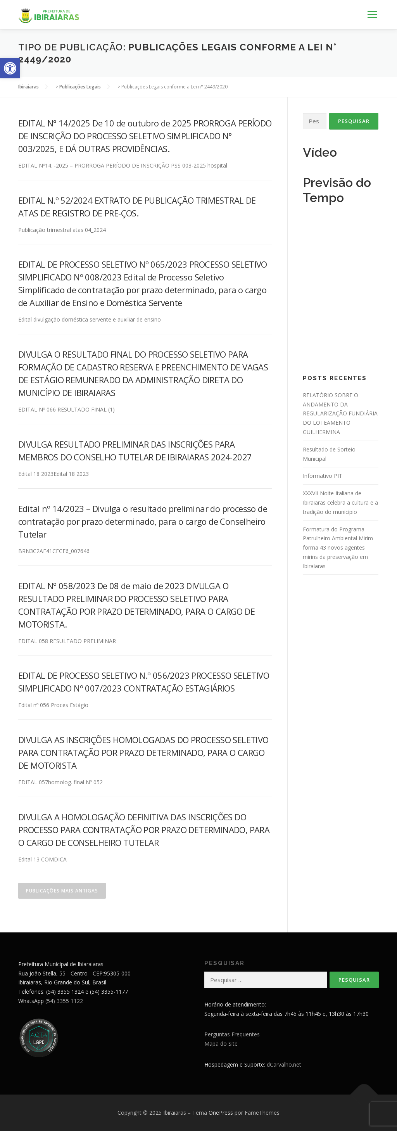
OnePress (221, 1112)
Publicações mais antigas (62, 890)
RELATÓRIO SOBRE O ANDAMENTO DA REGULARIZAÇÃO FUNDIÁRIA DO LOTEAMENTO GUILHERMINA (340, 413)
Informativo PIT (322, 475)
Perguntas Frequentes (232, 1034)
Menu (372, 14)
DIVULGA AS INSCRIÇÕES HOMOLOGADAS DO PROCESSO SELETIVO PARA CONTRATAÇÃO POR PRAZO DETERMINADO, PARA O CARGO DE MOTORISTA (143, 752)
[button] (10, 68)
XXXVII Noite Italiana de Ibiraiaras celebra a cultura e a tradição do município (340, 502)
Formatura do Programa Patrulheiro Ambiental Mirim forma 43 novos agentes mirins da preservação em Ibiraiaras (338, 548)
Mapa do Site (221, 1043)
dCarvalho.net (284, 1064)
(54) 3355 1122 (64, 1001)
